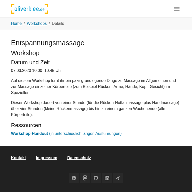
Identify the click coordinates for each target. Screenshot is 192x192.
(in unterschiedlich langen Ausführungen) (66, 133)
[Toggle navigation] (176, 9)
